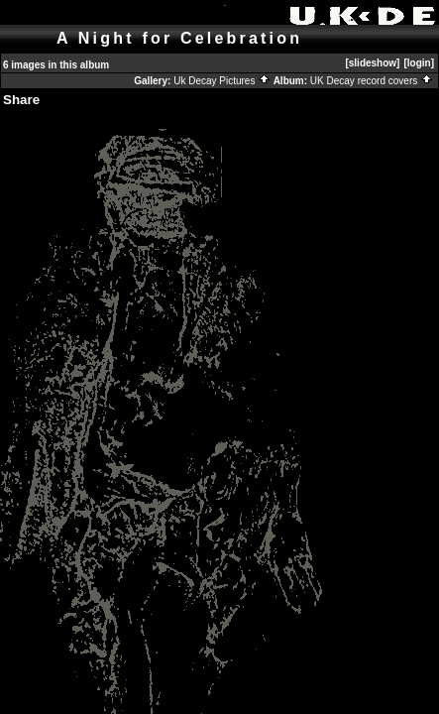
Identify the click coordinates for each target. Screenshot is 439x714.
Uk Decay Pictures (222, 80)
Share (21, 99)
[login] (418, 63)
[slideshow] (372, 63)
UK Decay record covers (371, 80)
